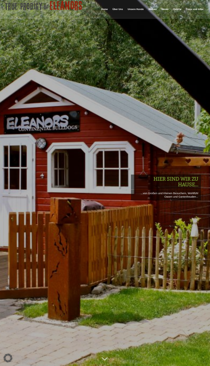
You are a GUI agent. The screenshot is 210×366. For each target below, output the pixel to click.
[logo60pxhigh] (43, 9)
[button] (8, 358)
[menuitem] (104, 9)
